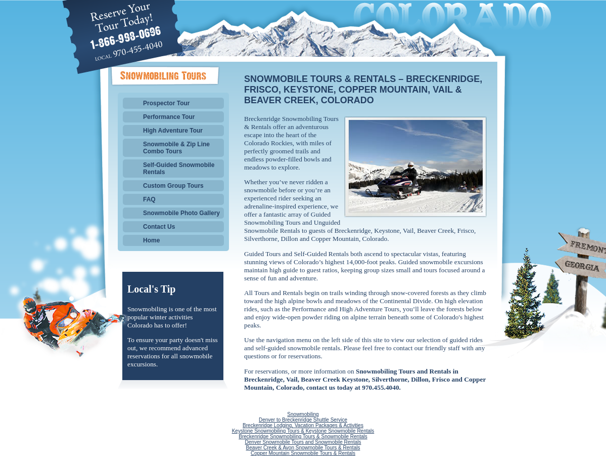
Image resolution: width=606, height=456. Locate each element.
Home (151, 240)
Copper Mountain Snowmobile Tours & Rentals (303, 453)
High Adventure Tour (173, 130)
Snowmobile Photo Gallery (181, 213)
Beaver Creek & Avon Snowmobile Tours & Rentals (303, 447)
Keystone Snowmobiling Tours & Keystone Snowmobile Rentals (303, 431)
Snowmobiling (302, 414)
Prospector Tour (166, 103)
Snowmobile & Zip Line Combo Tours (176, 148)
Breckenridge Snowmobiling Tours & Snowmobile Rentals (303, 436)
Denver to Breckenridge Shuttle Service (303, 420)
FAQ (149, 199)
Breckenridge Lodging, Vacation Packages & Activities (303, 425)
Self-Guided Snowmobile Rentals (178, 168)
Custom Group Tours (173, 185)
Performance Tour (169, 116)
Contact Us (159, 226)
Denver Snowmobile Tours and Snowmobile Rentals (303, 442)
